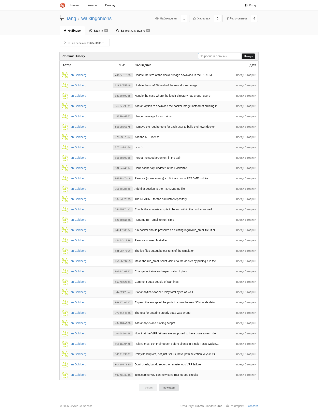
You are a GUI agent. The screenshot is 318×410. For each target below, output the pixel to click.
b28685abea (123, 220)
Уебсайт (253, 406)
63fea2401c (123, 168)
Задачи (98, 30)
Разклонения (237, 18)
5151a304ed (123, 344)
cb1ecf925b (123, 95)
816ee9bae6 (123, 189)
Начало (75, 5)
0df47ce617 (123, 302)
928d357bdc (123, 137)
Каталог (93, 5)
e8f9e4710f (123, 251)
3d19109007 (123, 354)
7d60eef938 (123, 75)
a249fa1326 (123, 240)
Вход (250, 5)
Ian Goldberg (78, 74)
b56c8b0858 (123, 158)
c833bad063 (123, 116)
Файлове (72, 30)
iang (71, 18)
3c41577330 (123, 364)
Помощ (110, 5)
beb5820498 (123, 333)
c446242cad (123, 292)
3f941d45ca (123, 313)
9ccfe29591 (123, 106)
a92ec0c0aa (123, 375)
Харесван (201, 18)
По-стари (169, 387)
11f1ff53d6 (123, 85)
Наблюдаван (166, 18)
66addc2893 (123, 199)
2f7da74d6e (123, 147)
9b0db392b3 (123, 261)
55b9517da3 (123, 209)
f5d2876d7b (123, 126)
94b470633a (123, 230)
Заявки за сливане (133, 30)
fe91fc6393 (123, 271)
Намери (248, 56)
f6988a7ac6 (123, 178)
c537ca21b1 (123, 282)
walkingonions (96, 18)
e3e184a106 (123, 323)
